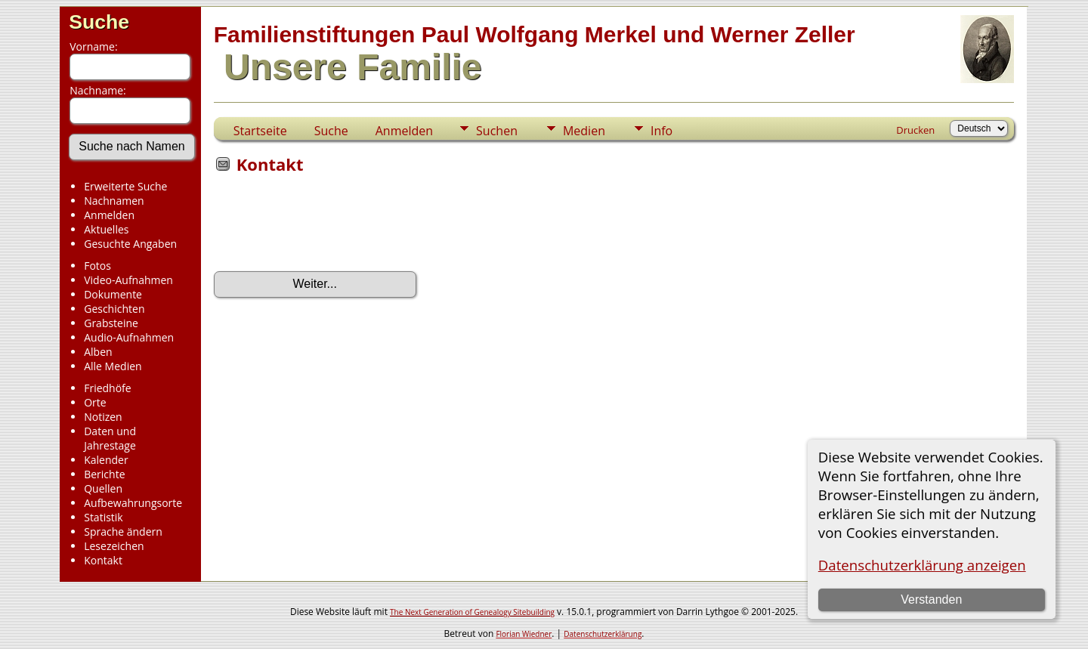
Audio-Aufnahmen (129, 337)
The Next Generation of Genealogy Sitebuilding (472, 612)
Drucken (915, 130)
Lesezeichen (114, 546)
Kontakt (103, 560)
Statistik (103, 517)
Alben (98, 352)
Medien (584, 130)
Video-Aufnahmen (128, 280)
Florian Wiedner (524, 634)
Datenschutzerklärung (602, 634)
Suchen (497, 130)
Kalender (106, 460)
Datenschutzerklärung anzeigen (922, 564)
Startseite (260, 130)
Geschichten (114, 308)
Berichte (104, 474)
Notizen (103, 416)
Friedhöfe (107, 388)
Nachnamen (114, 200)
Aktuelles (106, 229)
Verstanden (931, 599)
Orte (95, 402)
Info (661, 130)
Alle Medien (112, 366)
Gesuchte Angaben (130, 243)
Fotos (97, 265)
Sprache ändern (123, 531)
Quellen (103, 488)
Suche (99, 22)
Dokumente (113, 294)
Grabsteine (111, 323)
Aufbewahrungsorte (133, 503)
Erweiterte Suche (125, 186)
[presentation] (329, 227)
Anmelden (109, 215)
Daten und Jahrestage (110, 438)
